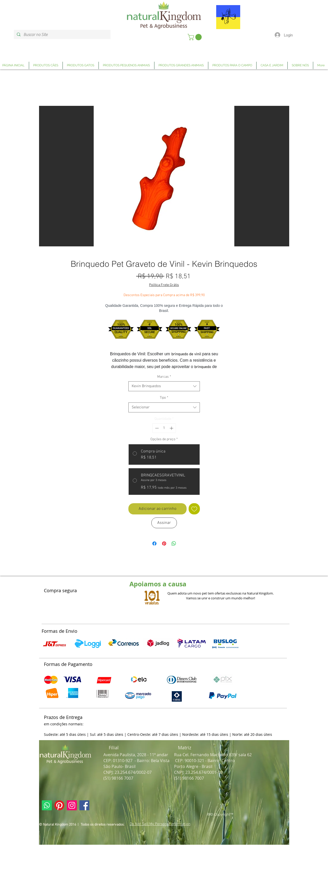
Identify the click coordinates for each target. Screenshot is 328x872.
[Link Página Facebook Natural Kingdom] (84, 805)
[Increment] (172, 428)
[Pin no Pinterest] (164, 543)
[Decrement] (156, 428)
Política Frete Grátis (164, 285)
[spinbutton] (164, 428)
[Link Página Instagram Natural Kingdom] (72, 805)
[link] (195, 37)
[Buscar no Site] (61, 35)
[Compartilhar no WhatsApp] (174, 543)
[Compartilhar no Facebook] (154, 543)
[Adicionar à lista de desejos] (194, 508)
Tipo (164, 398)
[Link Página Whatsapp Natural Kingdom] (47, 805)
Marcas (164, 377)
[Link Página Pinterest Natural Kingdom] (59, 805)
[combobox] (164, 386)
